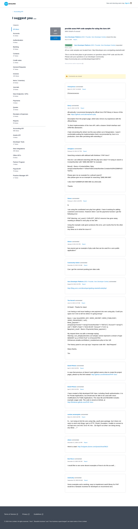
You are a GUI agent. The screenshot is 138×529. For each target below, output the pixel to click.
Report (84, 89)
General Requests (19, 67)
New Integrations (19, 148)
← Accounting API (17, 11)
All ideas (16, 29)
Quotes (15, 107)
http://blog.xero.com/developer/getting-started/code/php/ (87, 288)
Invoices (16, 74)
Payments (16, 100)
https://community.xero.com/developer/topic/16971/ (82, 59)
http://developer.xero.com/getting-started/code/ (108, 50)
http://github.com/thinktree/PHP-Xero (104, 374)
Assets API (17, 135)
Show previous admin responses (74, 63)
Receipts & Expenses (20, 114)
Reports (16, 121)
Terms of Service (11, 514)
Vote (55, 38)
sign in (127, 3)
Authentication (18, 40)
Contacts (16, 53)
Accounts (16, 33)
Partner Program (19, 162)
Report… (75, 39)
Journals (16, 87)
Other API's (17, 155)
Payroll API (17, 169)
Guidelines (39, 514)
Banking (16, 47)
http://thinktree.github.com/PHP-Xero (80, 402)
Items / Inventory (19, 80)
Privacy (26, 514)
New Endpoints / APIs (20, 94)
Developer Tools (18, 142)
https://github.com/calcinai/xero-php (83, 114)
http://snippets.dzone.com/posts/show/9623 (93, 446)
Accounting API (18, 128)
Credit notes (17, 60)
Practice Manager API (20, 175)
